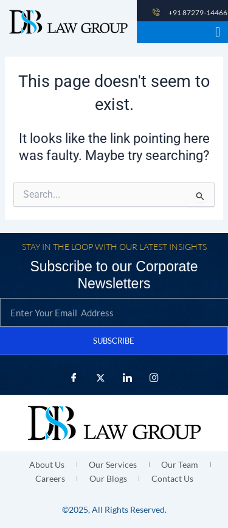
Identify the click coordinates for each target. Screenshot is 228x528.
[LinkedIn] (128, 378)
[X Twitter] (101, 378)
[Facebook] (74, 378)
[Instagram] (154, 378)
